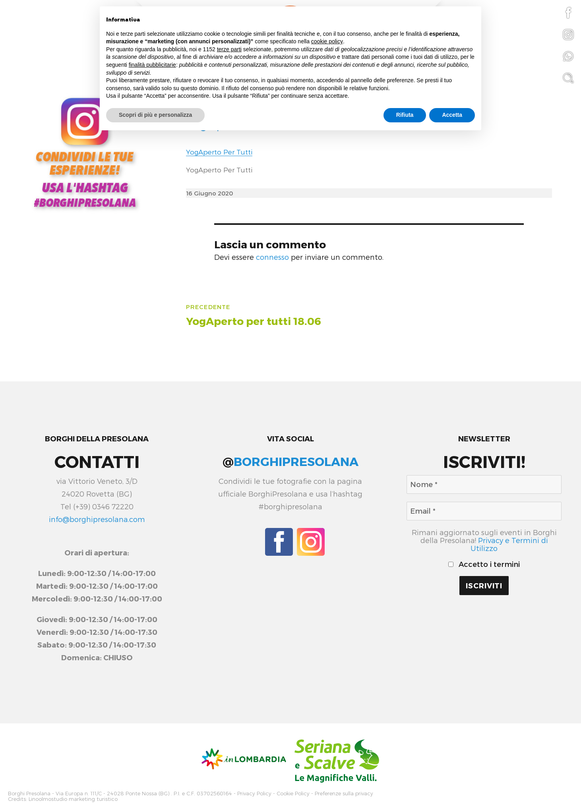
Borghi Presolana (29, 793)
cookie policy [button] (327, 41)
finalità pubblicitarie (152, 65)
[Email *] (484, 511)
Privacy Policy (254, 793)
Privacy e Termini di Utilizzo (509, 544)
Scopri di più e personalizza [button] (155, 115)
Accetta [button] (452, 115)
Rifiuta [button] (405, 115)
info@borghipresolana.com (97, 519)
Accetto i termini (484, 564)
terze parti (229, 49)
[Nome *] (484, 484)
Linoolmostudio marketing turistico (73, 798)
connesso (272, 257)
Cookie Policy (293, 793)
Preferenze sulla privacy (344, 793)
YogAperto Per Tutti (219, 152)
